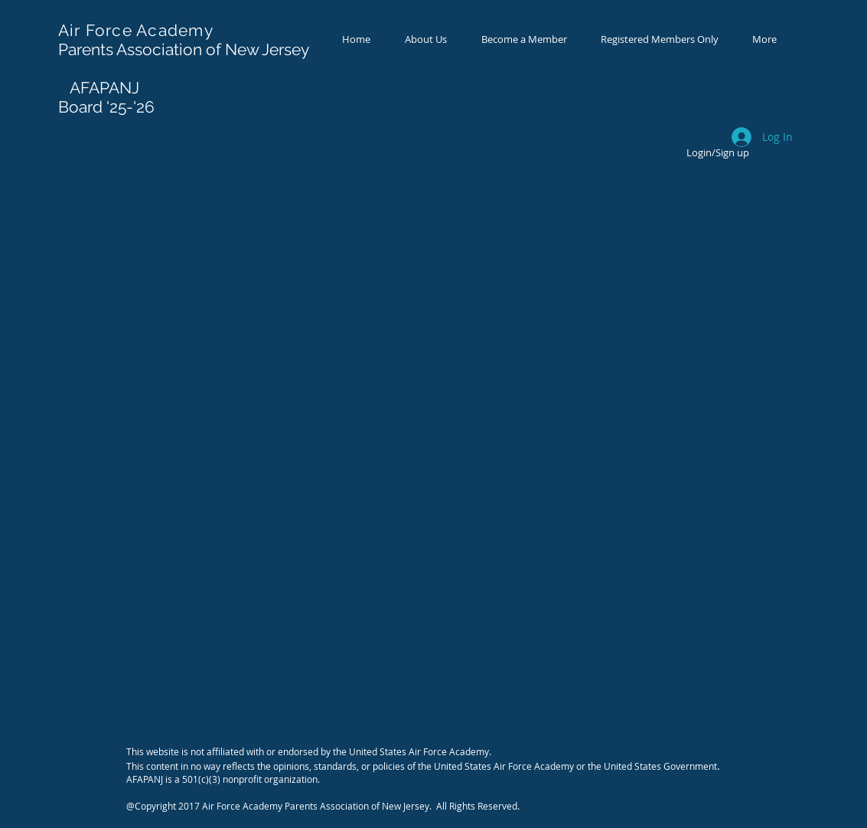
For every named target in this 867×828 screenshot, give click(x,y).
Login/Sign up (717, 152)
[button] (524, 39)
